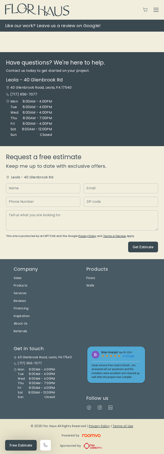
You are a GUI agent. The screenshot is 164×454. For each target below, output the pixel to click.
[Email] (121, 188)
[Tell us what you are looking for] (82, 220)
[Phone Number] (43, 202)
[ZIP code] (121, 202)
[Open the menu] (156, 10)
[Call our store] (45, 445)
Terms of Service (114, 236)
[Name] (43, 188)
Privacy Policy (87, 236)
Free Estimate (21, 445)
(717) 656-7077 (23, 94)
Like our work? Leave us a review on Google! (53, 26)
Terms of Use (123, 426)
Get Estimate (143, 247)
